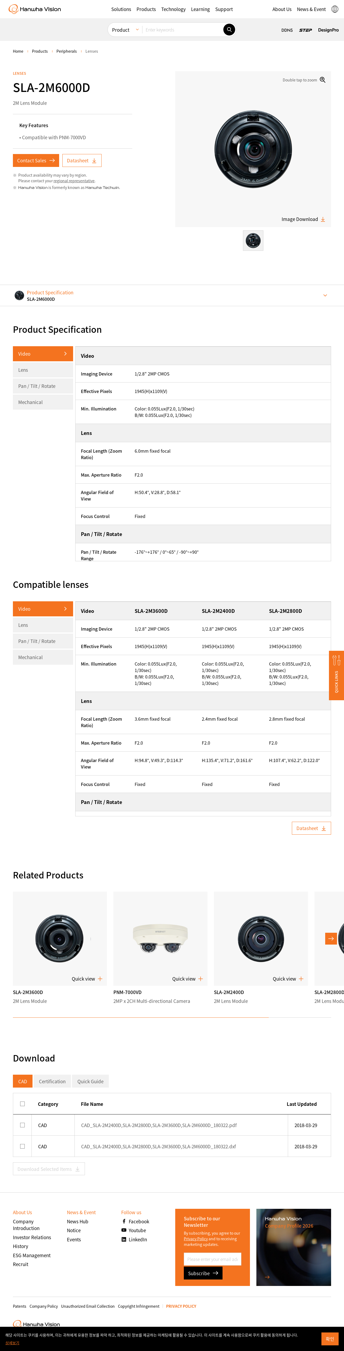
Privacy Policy (196, 1238)
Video (24, 353)
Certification (52, 1081)
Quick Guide (90, 1081)
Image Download (304, 219)
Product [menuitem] (120, 29)
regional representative (74, 180)
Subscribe (203, 1273)
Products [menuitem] (40, 51)
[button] (121, 9)
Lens (23, 369)
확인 (330, 1338)
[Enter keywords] (182, 29)
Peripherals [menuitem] (66, 51)
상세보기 (12, 1342)
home (18, 51)
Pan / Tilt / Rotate (36, 386)
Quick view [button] (87, 978)
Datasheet (82, 160)
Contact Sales (36, 160)
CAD (22, 1081)
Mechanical (30, 402)
